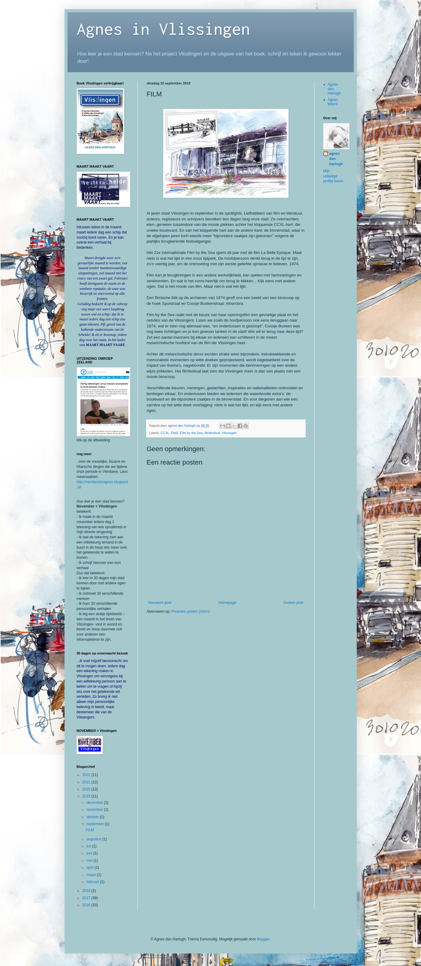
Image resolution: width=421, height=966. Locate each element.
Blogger (263, 939)
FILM (90, 830)
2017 (86, 898)
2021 (86, 782)
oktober (93, 817)
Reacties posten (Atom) (191, 611)
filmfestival (212, 433)
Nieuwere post (160, 603)
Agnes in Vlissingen (163, 28)
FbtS (174, 433)
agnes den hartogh (336, 158)
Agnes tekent (333, 102)
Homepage (227, 603)
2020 (86, 789)
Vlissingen (229, 433)
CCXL (164, 433)
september (95, 824)
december (95, 802)
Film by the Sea (191, 433)
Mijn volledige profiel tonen (333, 176)
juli (89, 846)
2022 (86, 775)
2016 (86, 905)
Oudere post (293, 603)
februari (93, 882)
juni (89, 853)
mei (89, 860)
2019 (86, 796)
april (90, 867)
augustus (94, 839)
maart (91, 875)
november (95, 809)
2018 (86, 891)
